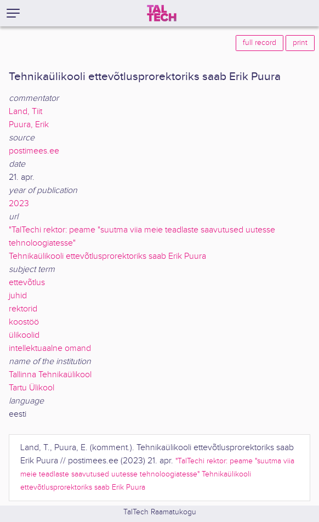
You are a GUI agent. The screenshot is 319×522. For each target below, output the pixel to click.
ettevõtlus (27, 282)
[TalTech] (161, 13)
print (300, 42)
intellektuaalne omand (50, 348)
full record (259, 42)
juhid (18, 296)
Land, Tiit (25, 111)
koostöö (24, 322)
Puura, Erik (29, 125)
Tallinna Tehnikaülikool (50, 375)
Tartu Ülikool (31, 388)
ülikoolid (24, 335)
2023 (19, 203)
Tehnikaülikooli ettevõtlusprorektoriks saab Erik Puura (107, 256)
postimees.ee (34, 151)
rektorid (23, 309)
